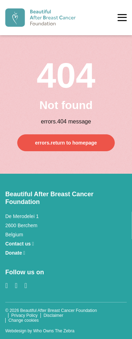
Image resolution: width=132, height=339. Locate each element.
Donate (15, 253)
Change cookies (23, 320)
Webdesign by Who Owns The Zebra (39, 330)
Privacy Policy (24, 315)
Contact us (19, 244)
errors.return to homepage (66, 143)
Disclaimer (53, 315)
